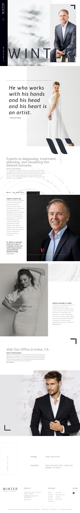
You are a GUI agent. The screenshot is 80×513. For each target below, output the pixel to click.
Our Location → (10, 362)
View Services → (57, 324)
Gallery (50, 499)
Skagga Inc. (70, 509)
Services (50, 497)
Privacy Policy (54, 509)
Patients (50, 494)
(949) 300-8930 (3, 54)
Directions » (27, 499)
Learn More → (20, 178)
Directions (58, 499)
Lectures (58, 492)
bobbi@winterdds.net (31, 496)
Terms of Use (45, 509)
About (50, 492)
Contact (58, 497)
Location (50, 501)
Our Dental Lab (59, 494)
